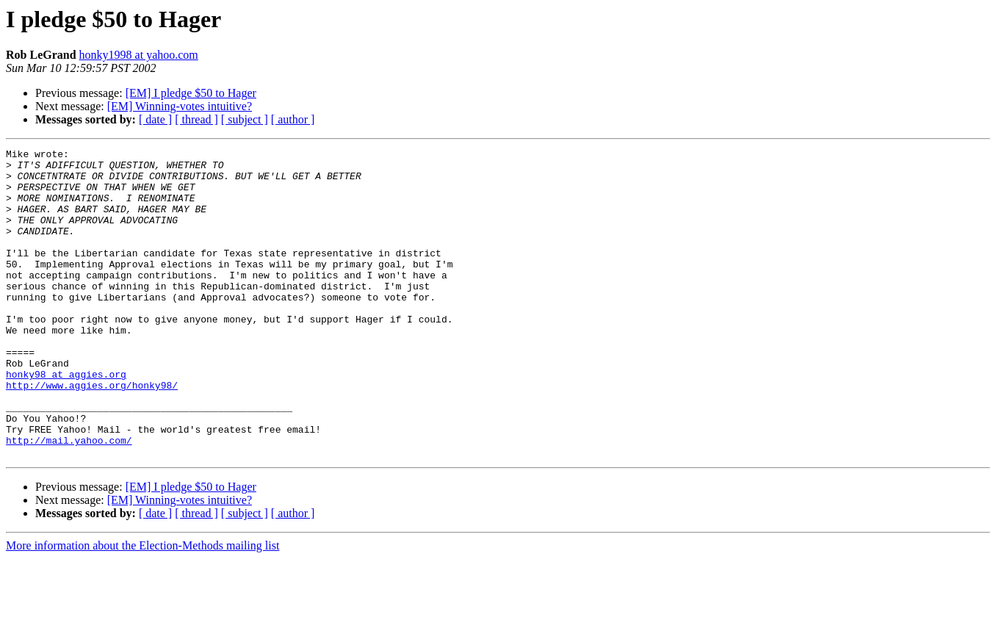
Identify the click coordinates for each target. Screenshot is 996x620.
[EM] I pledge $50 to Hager (191, 93)
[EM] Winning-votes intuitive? (179, 106)
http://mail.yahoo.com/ (69, 499)
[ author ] (293, 119)
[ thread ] (196, 119)
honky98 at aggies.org (66, 420)
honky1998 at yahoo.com (138, 54)
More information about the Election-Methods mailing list (142, 607)
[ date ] (155, 119)
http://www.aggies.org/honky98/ (92, 433)
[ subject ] (244, 119)
